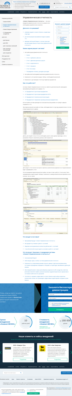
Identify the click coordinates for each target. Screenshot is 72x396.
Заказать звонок (44, 7)
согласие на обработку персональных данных (63, 39)
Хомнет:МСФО (7, 21)
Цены (48, 12)
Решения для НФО (32, 12)
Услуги (17, 12)
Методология (5, 56)
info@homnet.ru (59, 3)
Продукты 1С (23, 12)
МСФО (43, 12)
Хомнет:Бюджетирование (10, 29)
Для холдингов (7, 53)
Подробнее (23, 359)
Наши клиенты (54, 12)
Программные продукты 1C (62, 379)
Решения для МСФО (7, 18)
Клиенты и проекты (7, 64)
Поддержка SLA (6, 59)
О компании (11, 12)
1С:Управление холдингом (7, 33)
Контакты (61, 12)
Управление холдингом (49, 379)
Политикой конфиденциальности (64, 43)
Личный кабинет (68, 3)
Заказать (62, 47)
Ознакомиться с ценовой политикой (44, 327)
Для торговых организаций (7, 49)
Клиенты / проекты (20, 379)
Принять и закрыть (33, 393)
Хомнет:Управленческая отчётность (9, 25)
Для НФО (5, 43)
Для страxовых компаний (10, 46)
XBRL (40, 12)
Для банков (6, 40)
